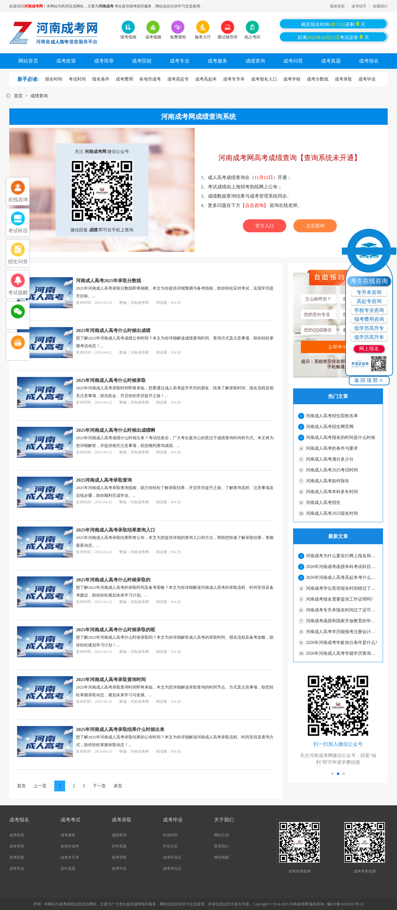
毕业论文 (170, 846)
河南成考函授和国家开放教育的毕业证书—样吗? (342, 621)
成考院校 (142, 60)
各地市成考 (150, 79)
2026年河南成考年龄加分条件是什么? (341, 642)
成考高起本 (206, 79)
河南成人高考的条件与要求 (332, 448)
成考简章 (104, 60)
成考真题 (331, 60)
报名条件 (100, 79)
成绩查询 (255, 60)
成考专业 (180, 60)
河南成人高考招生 (323, 502)
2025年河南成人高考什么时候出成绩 (113, 330)
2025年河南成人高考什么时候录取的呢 (115, 629)
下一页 (99, 786)
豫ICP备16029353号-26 (345, 904)
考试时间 (77, 79)
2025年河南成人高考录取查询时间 (111, 679)
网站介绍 (221, 835)
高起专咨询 (369, 301)
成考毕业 (367, 79)
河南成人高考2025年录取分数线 (108, 280)
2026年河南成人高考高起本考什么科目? (342, 577)
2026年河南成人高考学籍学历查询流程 (342, 653)
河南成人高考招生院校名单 (332, 415)
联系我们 (221, 846)
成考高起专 (178, 79)
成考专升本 (234, 79)
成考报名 (369, 60)
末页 (118, 786)
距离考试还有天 (333, 36)
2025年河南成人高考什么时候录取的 (113, 579)
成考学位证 (172, 868)
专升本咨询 (369, 292)
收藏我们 (380, 6)
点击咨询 (315, 225)
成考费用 (124, 79)
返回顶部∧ (369, 380)
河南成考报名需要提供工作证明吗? (339, 599)
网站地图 (221, 857)
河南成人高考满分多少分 (330, 459)
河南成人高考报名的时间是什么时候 (340, 437)
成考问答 (293, 60)
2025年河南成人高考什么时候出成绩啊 (115, 430)
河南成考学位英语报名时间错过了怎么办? (342, 588)
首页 (18, 96)
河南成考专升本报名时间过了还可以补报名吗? (342, 610)
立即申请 (338, 346)
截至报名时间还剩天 (333, 23)
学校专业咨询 (369, 310)
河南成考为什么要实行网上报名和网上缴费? (342, 555)
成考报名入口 (264, 79)
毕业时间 (170, 835)
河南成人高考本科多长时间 (332, 491)
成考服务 (217, 60)
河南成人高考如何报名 (327, 481)
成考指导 (358, 6)
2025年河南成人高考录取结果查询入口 (115, 529)
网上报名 (369, 348)
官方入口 (264, 225)
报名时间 (53, 79)
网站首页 (28, 60)
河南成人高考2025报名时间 (332, 513)
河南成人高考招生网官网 (330, 426)
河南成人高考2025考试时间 (332, 470)
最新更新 (337, 6)
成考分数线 (317, 79)
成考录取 (343, 79)
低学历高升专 (369, 328)
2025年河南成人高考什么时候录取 (111, 380)
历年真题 (67, 868)
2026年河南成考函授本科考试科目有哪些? (342, 566)
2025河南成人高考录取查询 (104, 480)
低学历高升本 (369, 337)
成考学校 (292, 79)
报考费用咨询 (369, 319)
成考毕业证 (172, 857)
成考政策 (66, 60)
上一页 (40, 786)
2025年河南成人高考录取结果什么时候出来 (120, 729)
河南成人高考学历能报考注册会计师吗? (342, 631)
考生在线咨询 (369, 281)
